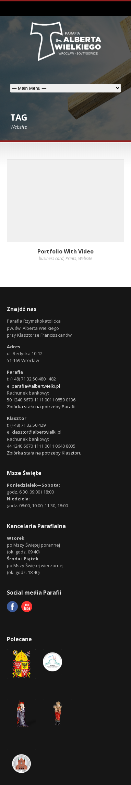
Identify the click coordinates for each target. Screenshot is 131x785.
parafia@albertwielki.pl (36, 386)
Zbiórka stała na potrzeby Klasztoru (44, 453)
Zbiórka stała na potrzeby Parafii (41, 406)
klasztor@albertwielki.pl (36, 432)
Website (85, 258)
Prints (71, 258)
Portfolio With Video (65, 251)
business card (51, 258)
